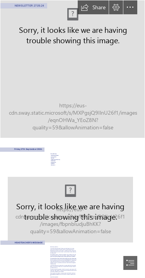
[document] (72, 139)
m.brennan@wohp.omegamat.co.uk (55, 274)
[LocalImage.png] (72, 69)
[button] (93, 7)
